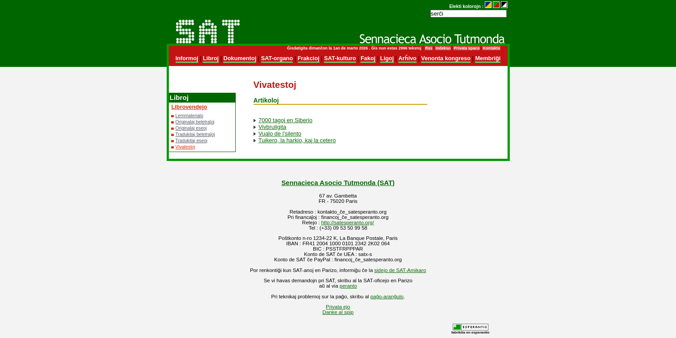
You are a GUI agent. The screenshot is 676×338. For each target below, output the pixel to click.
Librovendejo (189, 106)
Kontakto (491, 48)
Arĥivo (407, 58)
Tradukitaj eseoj (192, 140)
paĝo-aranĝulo (386, 296)
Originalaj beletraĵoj (195, 122)
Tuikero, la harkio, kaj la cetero (297, 140)
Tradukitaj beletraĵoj (195, 134)
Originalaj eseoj (191, 128)
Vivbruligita (272, 127)
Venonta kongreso (446, 58)
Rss (428, 48)
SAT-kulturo (340, 58)
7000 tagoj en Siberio (285, 120)
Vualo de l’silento (279, 133)
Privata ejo (338, 306)
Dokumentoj (239, 58)
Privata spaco (466, 48)
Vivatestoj (185, 146)
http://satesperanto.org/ (347, 222)
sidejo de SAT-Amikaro (400, 270)
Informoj (187, 58)
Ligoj (387, 58)
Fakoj (368, 58)
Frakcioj (309, 58)
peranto (348, 286)
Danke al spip (338, 312)
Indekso (443, 48)
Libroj (211, 58)
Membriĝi (487, 58)
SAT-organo (277, 58)
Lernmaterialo (190, 115)
